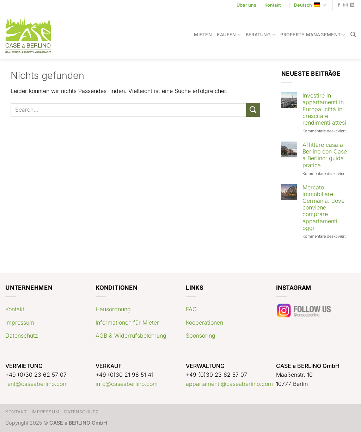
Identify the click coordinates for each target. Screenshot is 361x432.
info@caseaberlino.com (127, 383)
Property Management (312, 34)
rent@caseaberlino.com (36, 383)
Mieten (203, 34)
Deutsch (310, 5)
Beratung (261, 34)
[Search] (353, 34)
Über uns (246, 5)
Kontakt (272, 5)
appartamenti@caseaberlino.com (229, 383)
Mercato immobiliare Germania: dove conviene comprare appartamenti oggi (323, 207)
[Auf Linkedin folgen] (352, 5)
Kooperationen (204, 322)
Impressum (19, 322)
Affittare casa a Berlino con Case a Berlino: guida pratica (324, 155)
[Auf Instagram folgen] (345, 5)
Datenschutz (21, 335)
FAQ (191, 309)
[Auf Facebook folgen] (339, 5)
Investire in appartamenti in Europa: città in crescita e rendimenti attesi (324, 109)
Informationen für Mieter (127, 322)
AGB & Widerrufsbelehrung (131, 335)
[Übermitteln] (253, 110)
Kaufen (229, 34)
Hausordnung (113, 309)
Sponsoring (200, 335)
